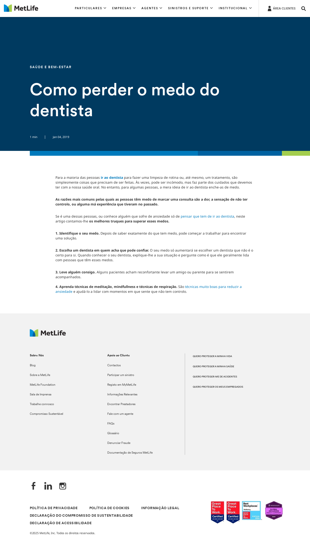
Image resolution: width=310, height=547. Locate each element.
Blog (33, 365)
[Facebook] (34, 486)
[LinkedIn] (48, 486)
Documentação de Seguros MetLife (130, 452)
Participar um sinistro (120, 375)
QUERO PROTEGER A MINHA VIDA (212, 356)
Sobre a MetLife (40, 375)
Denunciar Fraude (118, 443)
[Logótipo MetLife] (48, 335)
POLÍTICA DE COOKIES (109, 508)
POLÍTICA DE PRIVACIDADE (54, 508)
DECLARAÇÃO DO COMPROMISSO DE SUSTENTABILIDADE (81, 516)
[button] (90, 8)
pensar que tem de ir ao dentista (207, 216)
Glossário (113, 433)
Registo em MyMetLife (121, 385)
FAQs (110, 423)
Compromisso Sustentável (46, 414)
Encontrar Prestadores (121, 404)
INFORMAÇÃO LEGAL (160, 508)
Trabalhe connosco (42, 404)
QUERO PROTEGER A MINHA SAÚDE (213, 366)
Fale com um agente (120, 414)
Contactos (114, 365)
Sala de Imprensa (40, 394)
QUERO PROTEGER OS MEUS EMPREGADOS (218, 387)
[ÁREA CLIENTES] (281, 8)
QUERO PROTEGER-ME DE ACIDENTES (215, 377)
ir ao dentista (112, 177)
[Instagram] (63, 486)
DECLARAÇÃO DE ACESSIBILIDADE (61, 523)
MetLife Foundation (42, 385)
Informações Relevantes (122, 394)
